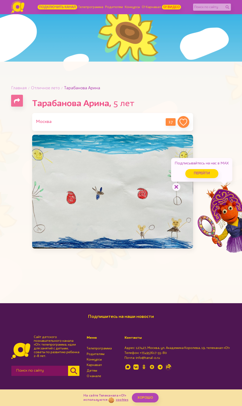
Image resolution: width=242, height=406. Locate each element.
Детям (92, 370)
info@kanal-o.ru (148, 357)
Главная (19, 88)
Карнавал (94, 365)
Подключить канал (57, 7)
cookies (122, 399)
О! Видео (171, 7)
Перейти (202, 173)
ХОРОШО (145, 397)
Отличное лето (45, 88)
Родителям (114, 7)
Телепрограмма (90, 7)
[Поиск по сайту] (208, 7)
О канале (94, 376)
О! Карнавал (151, 7)
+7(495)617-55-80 (153, 353)
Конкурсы (132, 7)
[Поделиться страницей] (17, 101)
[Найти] (227, 7)
